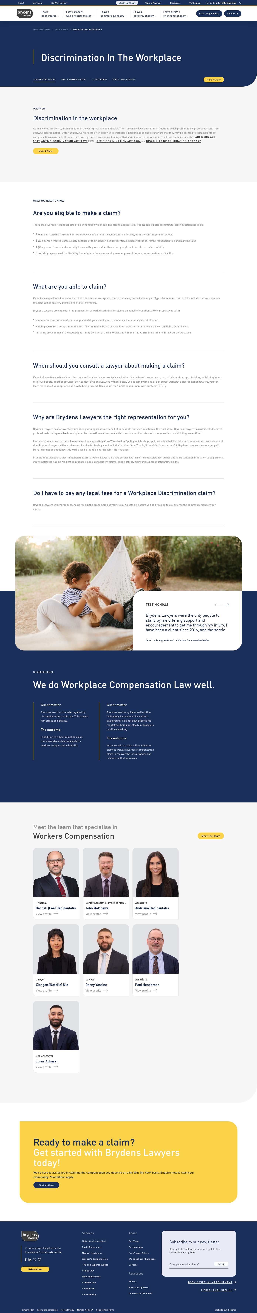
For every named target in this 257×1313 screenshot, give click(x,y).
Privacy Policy (27, 1309)
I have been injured (49, 13)
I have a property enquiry (144, 13)
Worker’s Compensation (95, 1258)
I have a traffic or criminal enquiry (174, 13)
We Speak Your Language (142, 1258)
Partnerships (136, 1247)
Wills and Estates (91, 1276)
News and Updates (139, 1287)
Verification (194, 2)
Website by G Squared (225, 1309)
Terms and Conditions (47, 1309)
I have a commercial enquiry (112, 13)
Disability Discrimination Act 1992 (173, 141)
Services (88, 1233)
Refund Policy (67, 1309)
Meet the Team (210, 836)
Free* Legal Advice (209, 13)
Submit (221, 1264)
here (161, 385)
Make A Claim (214, 79)
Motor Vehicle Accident (94, 1241)
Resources (175, 2)
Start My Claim (46, 1185)
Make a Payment (153, 2)
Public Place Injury (92, 1247)
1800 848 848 (228, 3)
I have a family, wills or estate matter (78, 13)
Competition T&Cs (105, 1309)
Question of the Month (140, 1293)
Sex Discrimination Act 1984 (118, 141)
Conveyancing (89, 1294)
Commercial (88, 1288)
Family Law (88, 1270)
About (21, 2)
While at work (61, 29)
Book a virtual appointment (212, 1282)
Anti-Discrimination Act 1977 (64, 141)
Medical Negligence (92, 1252)
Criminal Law (89, 1282)
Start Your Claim (127, 2)
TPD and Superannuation (95, 1264)
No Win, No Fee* (59, 2)
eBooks (133, 1281)
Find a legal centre (218, 1289)
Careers (133, 1264)
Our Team (37, 2)
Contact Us (232, 13)
